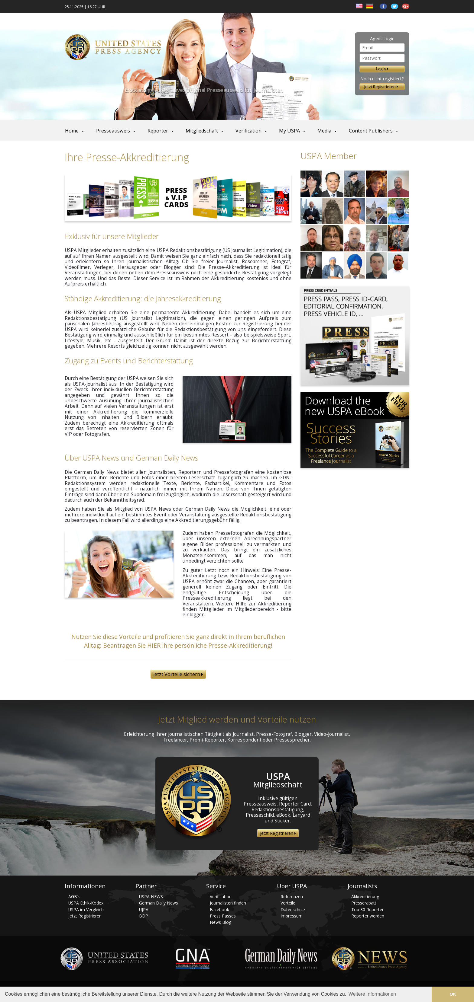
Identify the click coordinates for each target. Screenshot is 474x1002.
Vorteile (288, 903)
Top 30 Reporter (367, 909)
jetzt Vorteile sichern (178, 674)
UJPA (143, 909)
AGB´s (74, 896)
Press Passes (223, 916)
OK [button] (453, 994)
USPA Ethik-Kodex (85, 903)
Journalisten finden (228, 903)
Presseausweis (113, 130)
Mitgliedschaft (202, 130)
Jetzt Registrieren (382, 86)
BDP (143, 916)
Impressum (292, 916)
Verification (248, 130)
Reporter (158, 130)
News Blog (220, 922)
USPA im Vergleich (86, 909)
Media (324, 130)
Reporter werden (367, 916)
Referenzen (292, 896)
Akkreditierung (365, 896)
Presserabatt (363, 903)
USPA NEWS (151, 896)
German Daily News (158, 903)
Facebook (219, 909)
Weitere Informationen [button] (372, 994)
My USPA (289, 130)
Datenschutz (293, 909)
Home (72, 130)
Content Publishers (371, 130)
